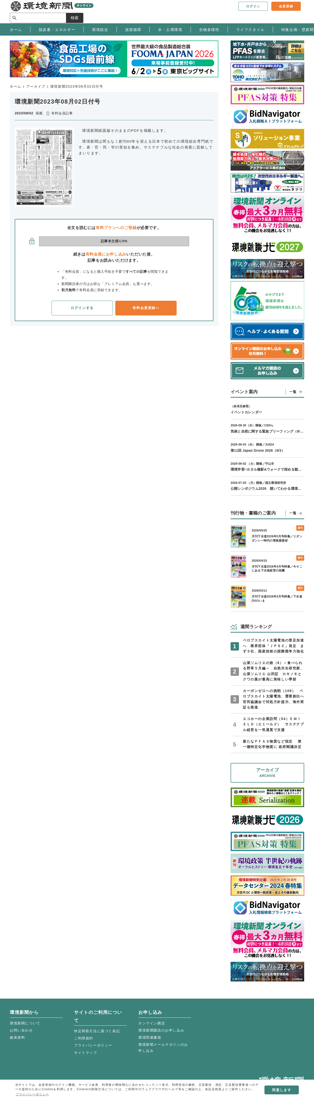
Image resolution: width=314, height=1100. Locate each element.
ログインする (82, 308)
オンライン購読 (151, 1023)
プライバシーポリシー (93, 1045)
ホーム (15, 86)
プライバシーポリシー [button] (32, 1094)
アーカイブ (35, 86)
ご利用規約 (83, 1038)
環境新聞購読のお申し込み (161, 1030)
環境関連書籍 (149, 1037)
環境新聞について (25, 1023)
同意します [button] (281, 1090)
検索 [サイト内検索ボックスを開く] (295, 11)
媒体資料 (17, 1037)
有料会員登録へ (145, 308)
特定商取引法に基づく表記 (97, 1031)
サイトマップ (85, 1053)
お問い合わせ (21, 1030)
